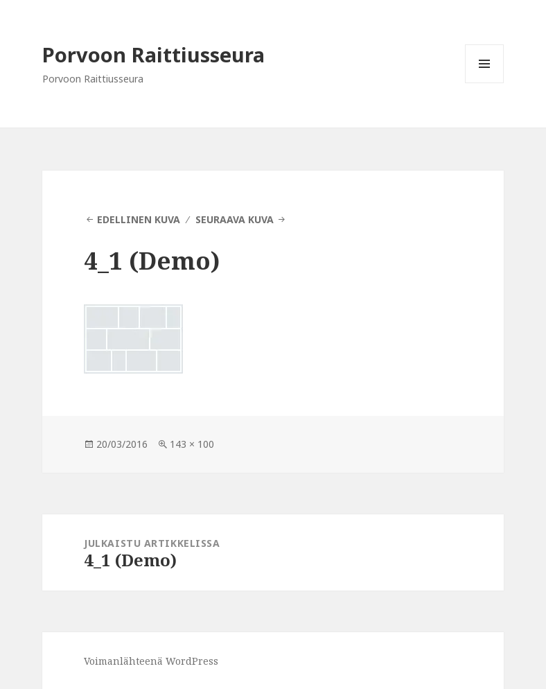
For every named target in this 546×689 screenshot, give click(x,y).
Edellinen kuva (138, 219)
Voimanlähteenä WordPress (151, 661)
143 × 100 (192, 444)
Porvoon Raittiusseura (153, 54)
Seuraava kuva (234, 219)
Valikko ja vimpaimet (485, 82)
